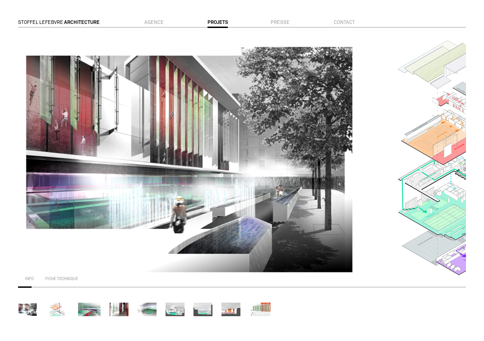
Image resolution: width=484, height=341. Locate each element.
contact (344, 22)
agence (154, 22)
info (29, 279)
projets (217, 22)
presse (280, 22)
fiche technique (61, 279)
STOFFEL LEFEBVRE (59, 22)
